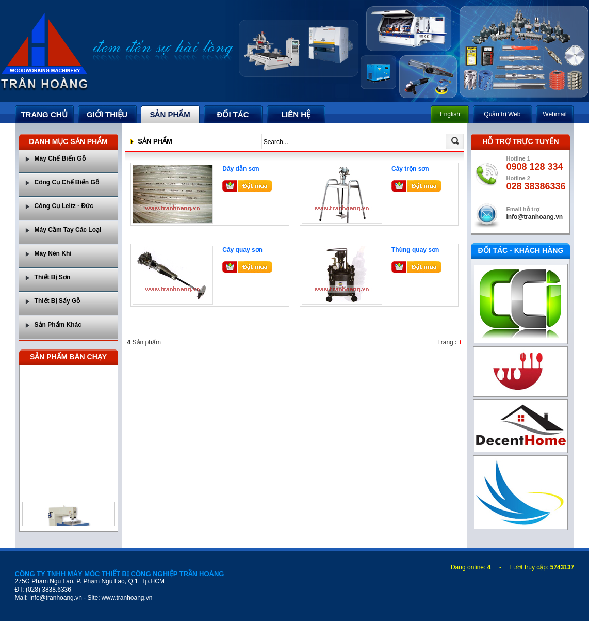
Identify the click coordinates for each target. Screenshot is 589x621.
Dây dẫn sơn (240, 168)
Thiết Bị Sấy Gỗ (57, 301)
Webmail (554, 114)
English (450, 114)
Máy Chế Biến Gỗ (60, 158)
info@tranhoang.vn (534, 216)
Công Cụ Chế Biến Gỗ (67, 182)
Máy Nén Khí (53, 253)
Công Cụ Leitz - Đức (64, 206)
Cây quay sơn (242, 249)
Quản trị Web (502, 114)
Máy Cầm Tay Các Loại (68, 229)
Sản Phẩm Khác (58, 324)
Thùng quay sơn (415, 249)
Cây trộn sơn (410, 168)
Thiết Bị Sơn (53, 277)
